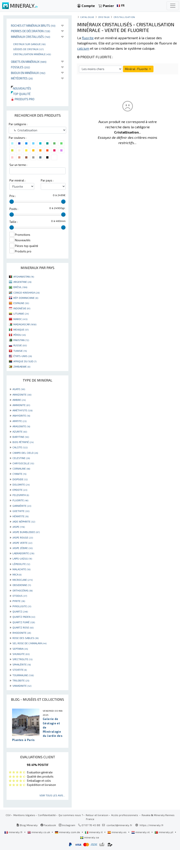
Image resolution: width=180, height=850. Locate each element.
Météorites (22, 78)
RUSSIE (20, 345)
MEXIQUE (21, 329)
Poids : (13, 209)
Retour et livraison (97, 815)
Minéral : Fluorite (138, 69)
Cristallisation (124, 17)
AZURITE (19, 431)
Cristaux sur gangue (29, 44)
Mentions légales (24, 815)
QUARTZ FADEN (23, 616)
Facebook (48, 825)
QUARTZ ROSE (23, 627)
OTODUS (19, 595)
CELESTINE (21, 457)
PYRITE (18, 600)
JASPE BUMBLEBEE (26, 531)
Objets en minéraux (28, 61)
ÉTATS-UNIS (22, 355)
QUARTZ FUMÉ (23, 622)
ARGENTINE (22, 281)
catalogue (87, 17)
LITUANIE (21, 313)
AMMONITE (21, 405)
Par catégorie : (18, 124)
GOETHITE (20, 510)
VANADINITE (21, 685)
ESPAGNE (21, 302)
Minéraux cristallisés (30, 37)
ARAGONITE (21, 426)
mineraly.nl (140, 832)
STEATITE (19, 669)
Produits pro (22, 99)
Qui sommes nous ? (71, 815)
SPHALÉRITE (21, 664)
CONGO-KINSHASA (26, 292)
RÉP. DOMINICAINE (25, 297)
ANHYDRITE (21, 415)
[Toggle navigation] (173, 5)
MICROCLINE (22, 579)
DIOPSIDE (20, 479)
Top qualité (20, 94)
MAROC (20, 318)
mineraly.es (117, 832)
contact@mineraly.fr (119, 825)
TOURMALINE (23, 675)
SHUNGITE (21, 653)
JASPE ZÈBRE (22, 547)
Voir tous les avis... (52, 795)
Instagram (67, 825)
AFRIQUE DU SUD (24, 361)
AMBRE (19, 399)
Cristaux (104, 17)
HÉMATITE (20, 516)
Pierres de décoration (30, 31)
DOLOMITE (21, 484)
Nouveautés (21, 88)
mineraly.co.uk (39, 832)
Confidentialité (47, 815)
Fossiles (20, 67)
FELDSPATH (20, 494)
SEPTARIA (20, 648)
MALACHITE (21, 569)
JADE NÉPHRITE (23, 521)
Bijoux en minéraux (28, 73)
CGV (8, 815)
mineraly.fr (13, 832)
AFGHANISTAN (23, 276)
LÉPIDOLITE (21, 563)
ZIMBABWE (21, 366)
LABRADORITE (23, 553)
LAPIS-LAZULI (22, 558)
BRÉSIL (20, 287)
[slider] (11, 201)
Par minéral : (17, 180)
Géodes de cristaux (28, 49)
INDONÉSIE (21, 308)
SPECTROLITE (22, 659)
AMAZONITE (21, 394)
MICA (16, 574)
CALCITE (20, 447)
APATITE (19, 420)
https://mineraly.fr (152, 825)
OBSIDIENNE (21, 584)
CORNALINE (21, 468)
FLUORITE (20, 500)
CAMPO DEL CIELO (25, 452)
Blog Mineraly (27, 825)
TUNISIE (20, 350)
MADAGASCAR (24, 324)
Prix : (12, 196)
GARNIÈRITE (21, 505)
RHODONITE (21, 632)
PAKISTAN (21, 339)
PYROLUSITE (21, 606)
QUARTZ (20, 611)
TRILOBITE (20, 680)
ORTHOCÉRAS (22, 590)
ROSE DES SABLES (25, 637)
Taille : (13, 221)
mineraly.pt (164, 832)
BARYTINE (20, 436)
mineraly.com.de (68, 832)
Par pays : (47, 180)
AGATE (18, 389)
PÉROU (19, 334)
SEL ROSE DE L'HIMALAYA (29, 643)
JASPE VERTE (22, 542)
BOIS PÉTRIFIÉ (23, 441)
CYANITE (19, 473)
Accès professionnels (125, 815)
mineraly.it (94, 832)
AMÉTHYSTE (22, 410)
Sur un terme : (18, 165)
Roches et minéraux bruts (33, 25)
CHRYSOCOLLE (23, 463)
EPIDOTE (19, 489)
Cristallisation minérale (32, 54)
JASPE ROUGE (22, 537)
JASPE (18, 526)
